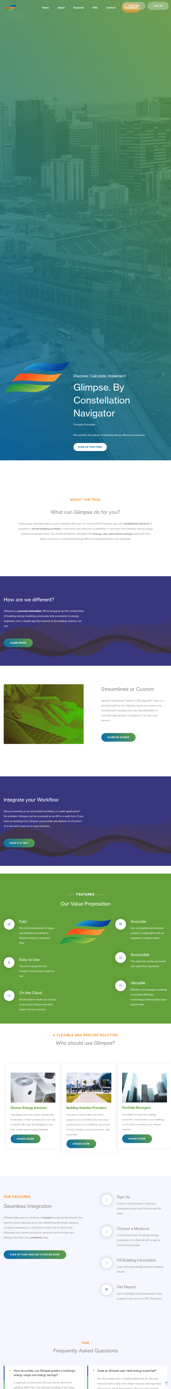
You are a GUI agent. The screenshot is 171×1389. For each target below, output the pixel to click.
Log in (158, 5)
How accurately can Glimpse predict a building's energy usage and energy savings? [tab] (44, 1373)
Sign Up (133, 5)
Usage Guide (25, 1144)
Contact (106, 7)
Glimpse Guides (118, 738)
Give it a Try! (19, 843)
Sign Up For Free (90, 447)
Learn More (18, 643)
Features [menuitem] (72, 7)
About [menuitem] (54, 7)
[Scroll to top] (166, 1384)
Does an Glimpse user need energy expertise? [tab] (126, 1371)
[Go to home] (10, 8)
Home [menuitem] (38, 7)
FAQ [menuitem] (89, 7)
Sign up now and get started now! (35, 1255)
